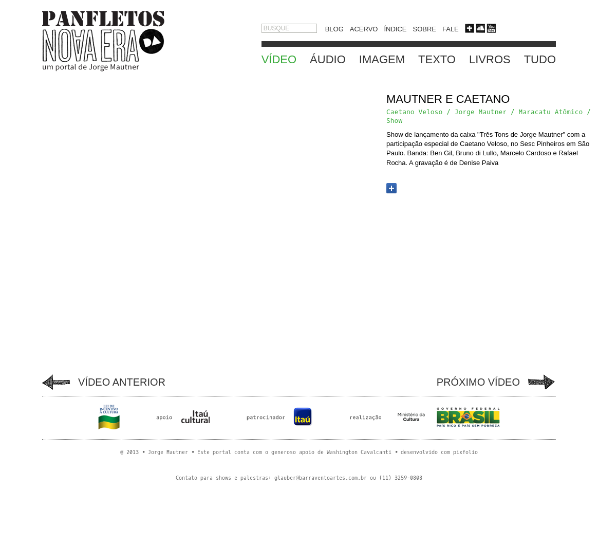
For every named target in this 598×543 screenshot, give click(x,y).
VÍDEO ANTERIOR (121, 382)
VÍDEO (278, 59)
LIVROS (490, 59)
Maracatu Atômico (550, 111)
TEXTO (437, 59)
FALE (450, 29)
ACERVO (364, 29)
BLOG (334, 29)
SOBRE (424, 29)
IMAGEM (382, 59)
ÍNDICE (395, 29)
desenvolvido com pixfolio (439, 452)
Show (394, 120)
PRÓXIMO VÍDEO (478, 382)
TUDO (540, 59)
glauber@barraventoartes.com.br (320, 478)
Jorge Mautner (481, 111)
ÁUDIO (328, 59)
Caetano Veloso (414, 111)
